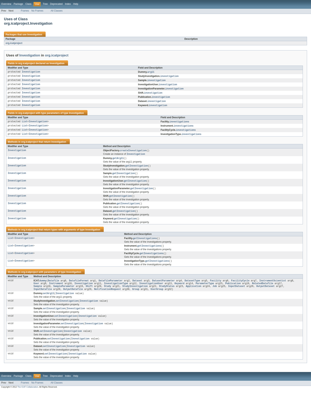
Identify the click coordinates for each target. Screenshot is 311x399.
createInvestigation (133, 153)
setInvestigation (67, 308)
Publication (233, 289)
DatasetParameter (163, 286)
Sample (38, 292)
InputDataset (236, 292)
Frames (25, 10)
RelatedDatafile (262, 289)
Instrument (56, 289)
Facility (215, 286)
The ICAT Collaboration (27, 395)
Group (135, 295)
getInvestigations (145, 243)
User (36, 289)
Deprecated (56, 4)
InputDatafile (43, 295)
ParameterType (205, 289)
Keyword (179, 289)
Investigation (34, 34)
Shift (89, 292)
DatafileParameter (111, 286)
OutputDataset (265, 292)
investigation (169, 76)
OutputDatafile (73, 295)
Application (193, 292)
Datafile (53, 286)
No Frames (37, 10)
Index (68, 4)
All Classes (56, 10)
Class (28, 4)
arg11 (151, 72)
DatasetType (192, 286)
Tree (45, 4)
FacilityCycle (240, 286)
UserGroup (157, 295)
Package (18, 4)
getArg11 (118, 161)
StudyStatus (167, 292)
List (24, 123)
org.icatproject (14, 43)
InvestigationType (116, 289)
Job (215, 292)
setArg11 (48, 300)
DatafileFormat (79, 286)
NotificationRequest (107, 295)
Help (75, 4)
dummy (43, 286)
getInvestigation (136, 169)
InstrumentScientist (272, 286)
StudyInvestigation (135, 292)
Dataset (137, 286)
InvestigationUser (151, 289)
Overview (6, 4)
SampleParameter (64, 292)
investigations (179, 123)
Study (107, 292)
